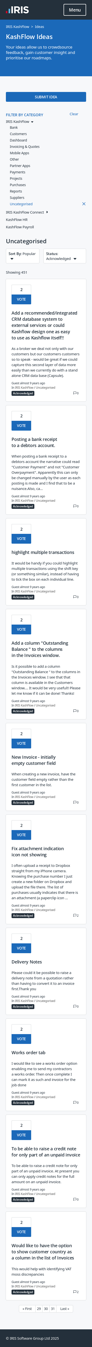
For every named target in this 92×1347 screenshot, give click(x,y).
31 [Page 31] (53, 1308)
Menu (75, 10)
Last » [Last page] (64, 1308)
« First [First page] (27, 1308)
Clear (74, 113)
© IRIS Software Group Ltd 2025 (32, 1338)
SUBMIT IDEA (46, 96)
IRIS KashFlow (17, 26)
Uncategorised (45, 387)
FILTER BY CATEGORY (24, 115)
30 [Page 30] (46, 1308)
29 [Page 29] (39, 1308)
